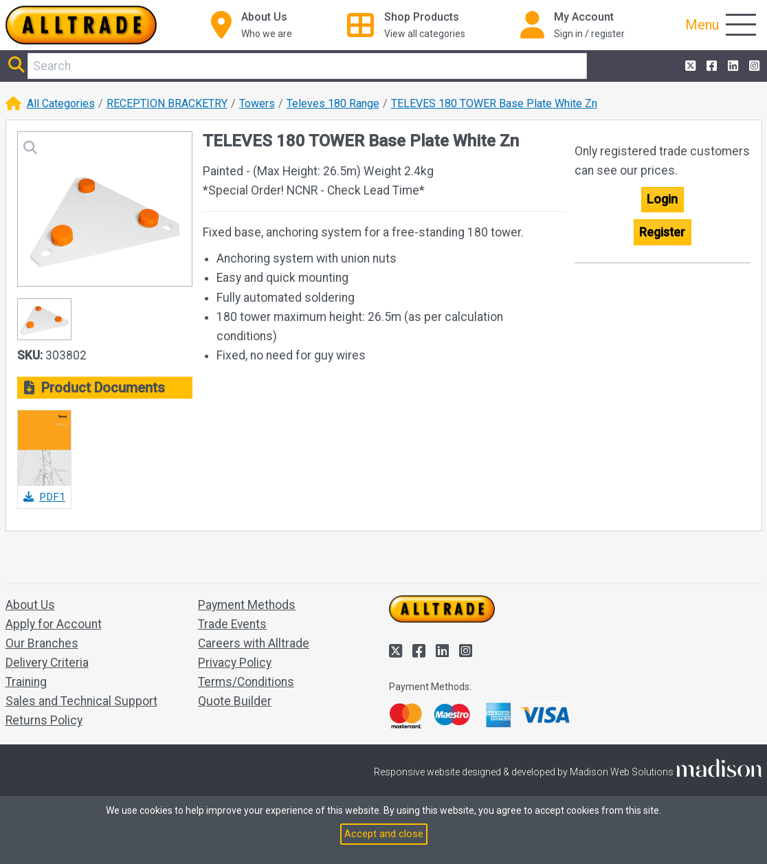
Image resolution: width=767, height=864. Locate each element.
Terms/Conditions (246, 682)
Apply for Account (53, 624)
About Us (30, 605)
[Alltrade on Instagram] (753, 66)
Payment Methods (247, 605)
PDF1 (44, 497)
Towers (257, 103)
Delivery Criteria (47, 662)
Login (662, 199)
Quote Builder (234, 701)
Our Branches (41, 643)
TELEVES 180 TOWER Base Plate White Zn (494, 103)
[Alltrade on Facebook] (710, 66)
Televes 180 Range (333, 103)
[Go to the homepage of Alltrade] (81, 25)
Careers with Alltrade (253, 643)
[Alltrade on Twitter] (689, 66)
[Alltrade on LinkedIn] (731, 66)
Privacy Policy (234, 662)
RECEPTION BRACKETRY (167, 103)
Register (662, 232)
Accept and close (383, 834)
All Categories (61, 103)
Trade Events (232, 624)
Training (26, 682)
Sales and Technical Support (81, 701)
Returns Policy (43, 720)
